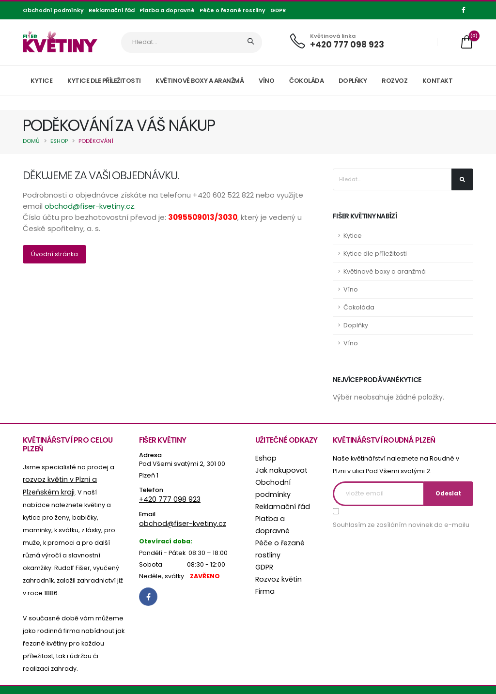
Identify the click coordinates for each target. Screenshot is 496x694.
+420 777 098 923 (347, 44)
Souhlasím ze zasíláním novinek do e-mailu (401, 525)
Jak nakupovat (278, 469)
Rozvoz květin (275, 562)
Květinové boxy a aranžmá (199, 80)
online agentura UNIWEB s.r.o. (175, 684)
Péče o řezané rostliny (232, 10)
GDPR (278, 10)
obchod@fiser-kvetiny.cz (89, 206)
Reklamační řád (112, 10)
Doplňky (353, 80)
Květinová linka (333, 36)
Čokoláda (306, 80)
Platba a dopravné (167, 10)
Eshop (59, 141)
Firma (264, 574)
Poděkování (95, 141)
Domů (31, 141)
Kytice (41, 80)
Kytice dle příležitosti (104, 80)
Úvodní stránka (54, 254)
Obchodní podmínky (53, 10)
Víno (266, 80)
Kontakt (437, 80)
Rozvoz (394, 80)
